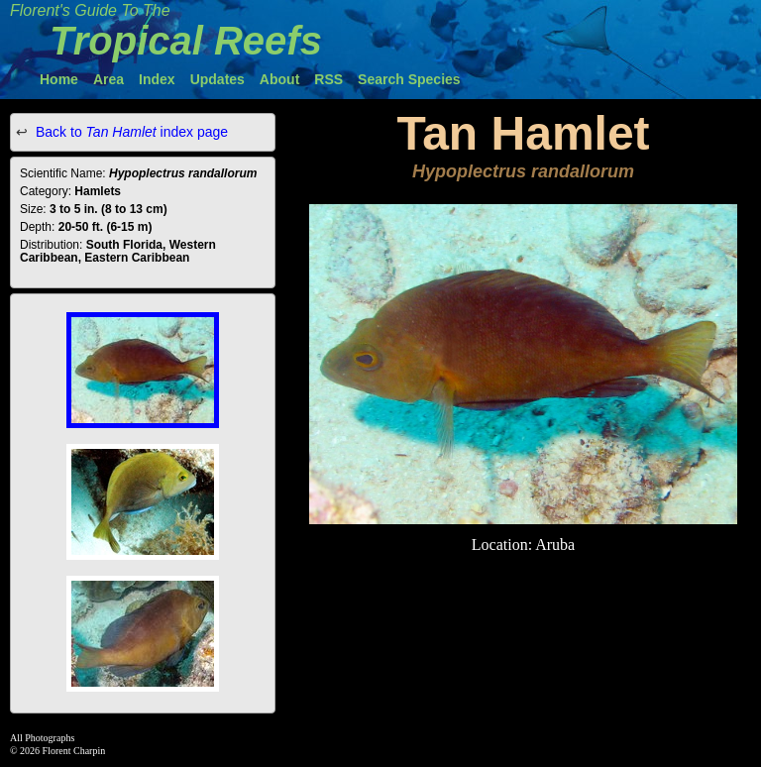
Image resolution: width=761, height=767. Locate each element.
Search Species (409, 79)
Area (108, 79)
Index (157, 79)
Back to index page (132, 132)
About (279, 79)
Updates (217, 79)
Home (59, 79)
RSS (328, 79)
